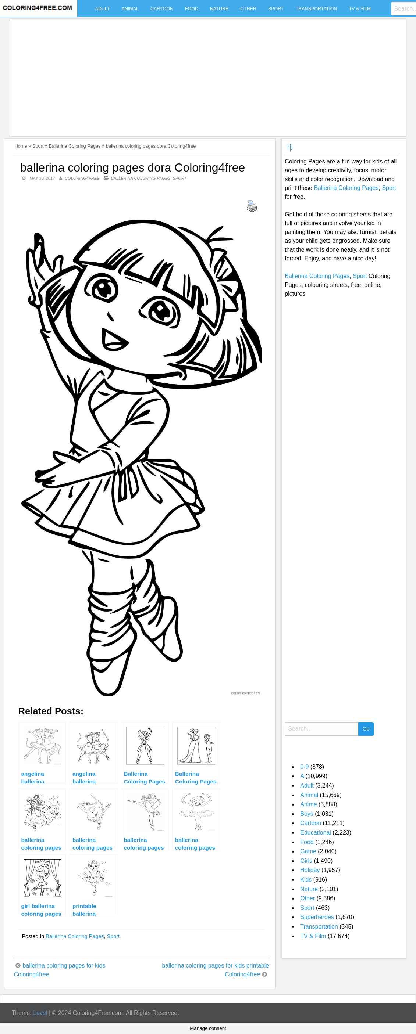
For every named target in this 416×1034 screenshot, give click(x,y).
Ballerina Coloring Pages (75, 146)
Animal (130, 8)
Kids (306, 879)
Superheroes (317, 917)
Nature (219, 8)
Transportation (316, 8)
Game (308, 851)
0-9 (304, 767)
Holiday (310, 870)
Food (191, 8)
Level (40, 1013)
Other (248, 8)
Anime (308, 804)
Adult (102, 8)
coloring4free (82, 178)
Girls (306, 861)
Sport (276, 8)
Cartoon (161, 8)
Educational (315, 832)
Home (20, 146)
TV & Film (360, 8)
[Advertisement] (206, 73)
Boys (306, 814)
